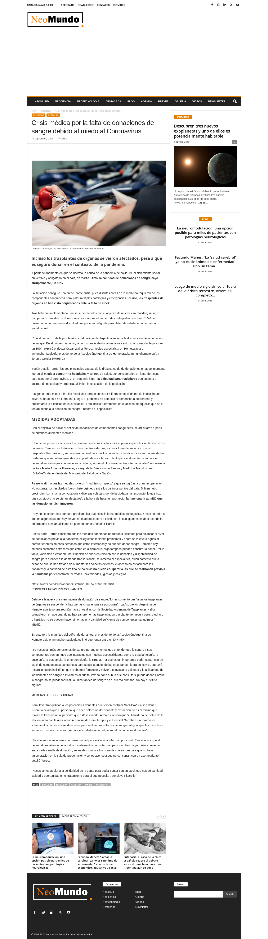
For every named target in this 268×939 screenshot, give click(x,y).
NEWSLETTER (86, 5)
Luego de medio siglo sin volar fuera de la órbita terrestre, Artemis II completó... (205, 291)
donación (47, 784)
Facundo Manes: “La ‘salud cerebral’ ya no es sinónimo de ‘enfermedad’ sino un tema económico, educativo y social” (98, 862)
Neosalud (42, 101)
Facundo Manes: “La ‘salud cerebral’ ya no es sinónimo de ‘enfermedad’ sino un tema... (205, 261)
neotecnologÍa (88, 101)
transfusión (102, 784)
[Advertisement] (134, 64)
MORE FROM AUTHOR (74, 816)
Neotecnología (111, 901)
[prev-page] (158, 816)
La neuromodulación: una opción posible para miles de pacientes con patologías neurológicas (50, 862)
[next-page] (163, 816)
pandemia (76, 784)
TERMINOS (119, 5)
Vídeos (197, 101)
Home (34, 110)
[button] (234, 101)
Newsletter (141, 906)
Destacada (113, 101)
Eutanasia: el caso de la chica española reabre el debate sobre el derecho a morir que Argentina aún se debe (143, 862)
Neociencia (63, 101)
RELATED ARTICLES (45, 816)
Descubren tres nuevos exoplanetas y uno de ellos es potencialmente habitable (202, 131)
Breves (163, 101)
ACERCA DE (68, 5)
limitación (61, 784)
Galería (180, 101)
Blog (131, 101)
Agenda (146, 101)
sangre (88, 784)
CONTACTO (103, 5)
